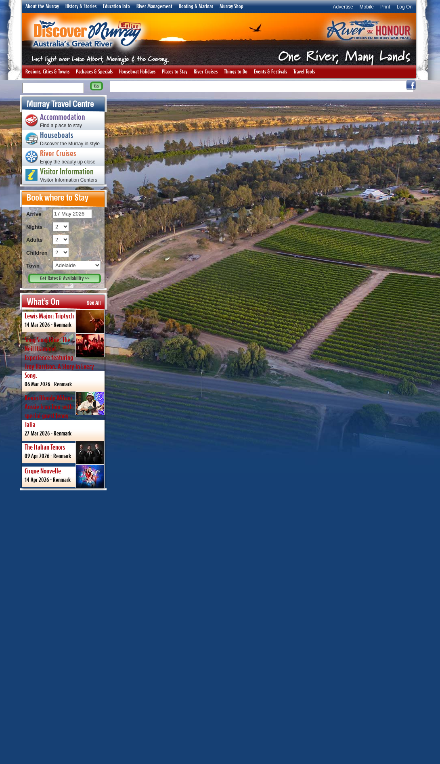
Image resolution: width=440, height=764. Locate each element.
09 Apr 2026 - (65, 452)
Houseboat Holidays (137, 71)
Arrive (34, 214)
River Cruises (206, 71)
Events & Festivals (270, 71)
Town (33, 266)
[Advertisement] (63, 627)
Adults (34, 240)
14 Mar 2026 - (65, 321)
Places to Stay (174, 71)
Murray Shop (231, 6)
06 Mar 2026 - (65, 360)
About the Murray (42, 6)
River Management (154, 6)
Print (385, 7)
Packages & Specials (94, 71)
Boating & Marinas (196, 6)
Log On (405, 7)
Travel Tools (304, 71)
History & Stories (80, 6)
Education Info (116, 6)
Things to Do (235, 71)
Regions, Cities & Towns (47, 71)
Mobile (367, 7)
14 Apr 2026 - (65, 476)
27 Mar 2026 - (65, 413)
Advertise (343, 7)
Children (37, 253)
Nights (34, 227)
